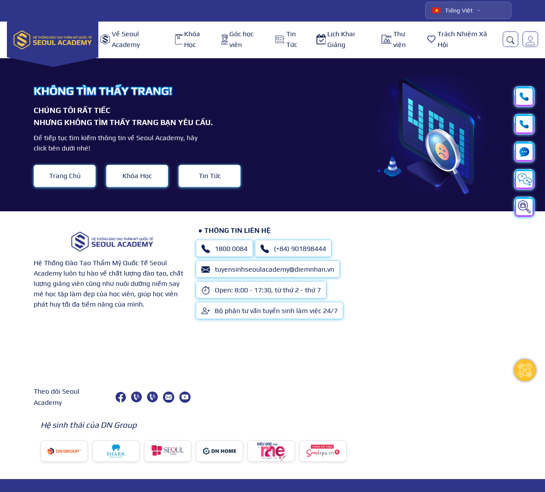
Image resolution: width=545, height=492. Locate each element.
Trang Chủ (65, 176)
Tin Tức (286, 39)
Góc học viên (237, 39)
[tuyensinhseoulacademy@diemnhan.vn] (168, 397)
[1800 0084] (136, 397)
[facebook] (121, 397)
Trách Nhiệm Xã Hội (457, 39)
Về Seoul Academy (120, 39)
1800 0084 (224, 248)
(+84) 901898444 (293, 248)
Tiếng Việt (452, 10)
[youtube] (185, 397)
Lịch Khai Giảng (335, 39)
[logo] (52, 39)
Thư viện (394, 39)
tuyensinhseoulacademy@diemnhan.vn (267, 269)
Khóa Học (187, 39)
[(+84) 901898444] (152, 397)
